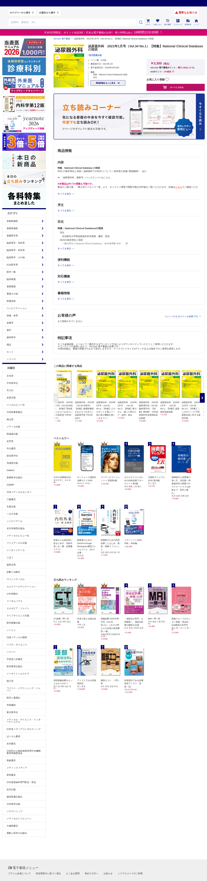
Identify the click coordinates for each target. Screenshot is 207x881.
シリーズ (11, 359)
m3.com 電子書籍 (62, 39)
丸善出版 (11, 506)
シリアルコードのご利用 (130, 873)
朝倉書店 (11, 760)
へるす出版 (12, 514)
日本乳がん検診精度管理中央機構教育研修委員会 (24, 752)
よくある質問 (73, 873)
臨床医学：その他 (16, 257)
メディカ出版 (13, 426)
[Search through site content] (72, 22)
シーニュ (11, 630)
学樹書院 (11, 705)
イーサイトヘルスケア (18, 673)
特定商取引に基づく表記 (48, 873)
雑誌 (9, 344)
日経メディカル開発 (17, 637)
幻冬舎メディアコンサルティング (24, 729)
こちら (178, 187)
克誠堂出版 (12, 463)
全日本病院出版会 (16, 528)
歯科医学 (11, 337)
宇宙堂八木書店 (14, 659)
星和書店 (11, 775)
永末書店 (11, 743)
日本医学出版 (13, 804)
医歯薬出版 (12, 434)
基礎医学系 (12, 235)
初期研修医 (12, 221)
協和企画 (11, 564)
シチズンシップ (14, 811)
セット (10, 352)
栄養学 (10, 322)
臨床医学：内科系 (16, 243)
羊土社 (10, 390)
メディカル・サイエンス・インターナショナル (24, 720)
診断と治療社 (13, 572)
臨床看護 (11, 279)
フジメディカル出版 (17, 543)
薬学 (9, 330)
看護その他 (12, 293)
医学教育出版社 (14, 666)
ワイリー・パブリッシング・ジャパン (24, 689)
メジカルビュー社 (16, 405)
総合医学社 (12, 455)
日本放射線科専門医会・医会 (21, 782)
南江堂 (10, 681)
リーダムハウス (14, 601)
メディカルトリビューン (19, 818)
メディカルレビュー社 (18, 535)
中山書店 (11, 448)
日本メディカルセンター (19, 492)
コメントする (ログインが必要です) (182, 316)
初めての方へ (91, 873)
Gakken (10, 470)
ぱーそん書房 (13, 736)
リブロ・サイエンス (17, 644)
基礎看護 (11, 286)
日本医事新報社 (14, 412)
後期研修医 (12, 228)
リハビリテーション (17, 308)
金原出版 (11, 397)
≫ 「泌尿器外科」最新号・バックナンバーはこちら (84, 177)
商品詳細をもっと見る (106, 83)
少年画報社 (12, 593)
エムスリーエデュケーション (21, 586)
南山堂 (10, 419)
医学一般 (11, 272)
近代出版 (11, 789)
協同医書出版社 (14, 796)
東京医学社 (12, 712)
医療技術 (11, 301)
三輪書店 (11, 499)
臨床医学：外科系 (16, 250)
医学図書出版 (13, 623)
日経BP (10, 484)
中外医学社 (12, 383)
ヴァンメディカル (16, 579)
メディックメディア (17, 767)
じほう (10, 557)
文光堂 (10, 375)
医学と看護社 (13, 697)
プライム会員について (19, 873)
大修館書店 (12, 825)
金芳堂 (10, 441)
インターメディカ (16, 550)
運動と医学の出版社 (17, 833)
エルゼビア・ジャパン (18, 608)
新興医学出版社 (14, 477)
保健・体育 (12, 315)
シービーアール (14, 521)
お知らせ (108, 873)
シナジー (11, 652)
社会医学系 (12, 264)
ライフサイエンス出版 (18, 615)
